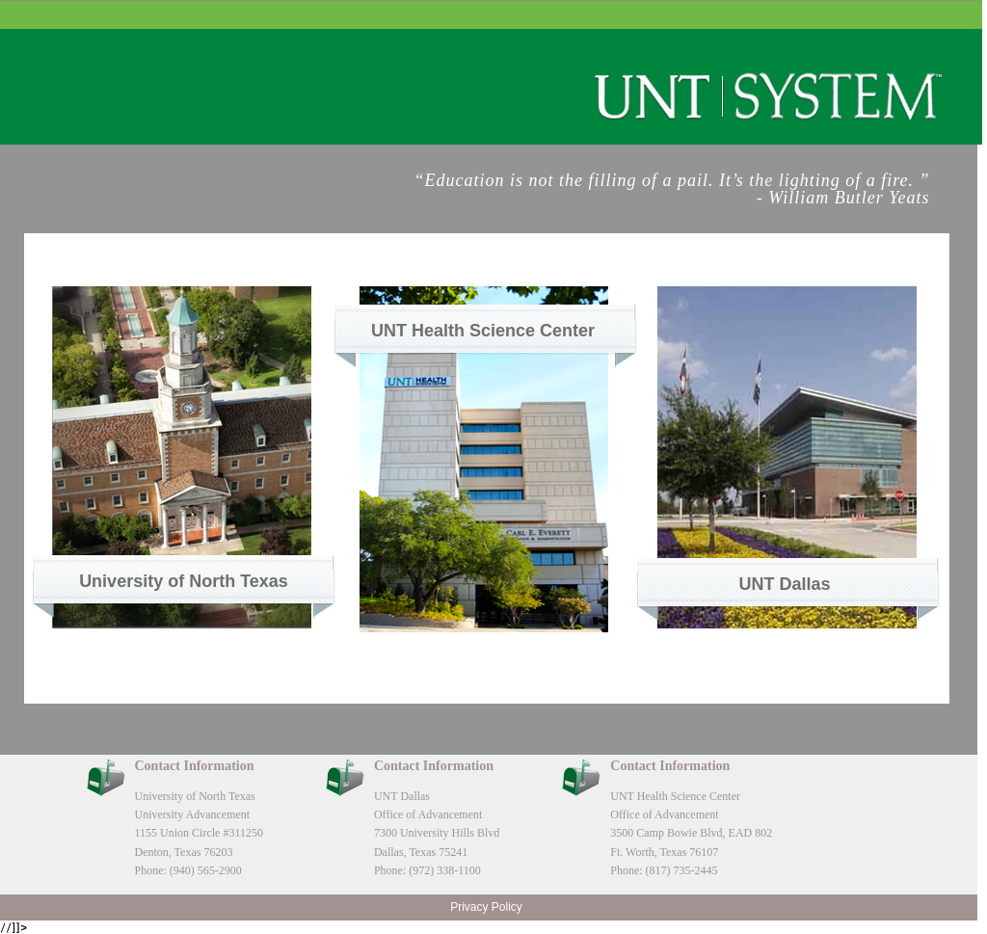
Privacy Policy (486, 907)
